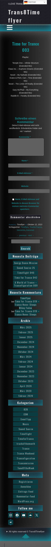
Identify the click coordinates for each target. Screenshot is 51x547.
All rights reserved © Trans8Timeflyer (27, 538)
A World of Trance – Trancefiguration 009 (26, 287)
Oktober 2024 (25, 355)
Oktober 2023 (25, 384)
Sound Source (26, 432)
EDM (26, 417)
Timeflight (26, 437)
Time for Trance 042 (26, 281)
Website (24, 189)
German (30, 2)
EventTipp (26, 422)
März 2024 (26, 360)
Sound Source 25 (26, 271)
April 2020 (26, 389)
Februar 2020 (25, 399)
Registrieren (26, 485)
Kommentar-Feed (26, 499)
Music (26, 427)
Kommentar (25, 137)
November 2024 (25, 350)
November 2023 (25, 379)
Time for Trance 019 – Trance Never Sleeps (27, 306)
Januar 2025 (26, 340)
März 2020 (26, 394)
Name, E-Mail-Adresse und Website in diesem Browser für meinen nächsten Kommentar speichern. (25, 207)
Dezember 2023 (25, 374)
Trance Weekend (26, 456)
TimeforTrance (36, 230)
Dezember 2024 (25, 345)
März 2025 (26, 330)
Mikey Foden (25, 311)
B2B (26, 412)
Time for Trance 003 (25, 46)
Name (25, 164)
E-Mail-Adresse (24, 176)
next (31, 239)
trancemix (21, 233)
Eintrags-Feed (25, 494)
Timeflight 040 (25, 276)
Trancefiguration (26, 461)
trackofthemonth (26, 447)
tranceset (30, 233)
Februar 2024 (25, 365)
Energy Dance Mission (26, 266)
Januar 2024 (26, 369)
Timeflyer (24, 230)
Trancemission (26, 466)
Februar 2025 (26, 335)
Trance (26, 452)
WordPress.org (26, 504)
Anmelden (26, 490)
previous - (22, 239)
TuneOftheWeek (26, 471)
